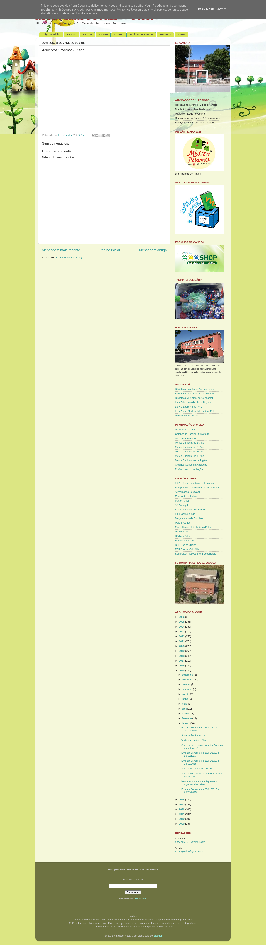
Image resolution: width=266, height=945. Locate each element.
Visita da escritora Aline (194, 740)
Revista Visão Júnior (186, 415)
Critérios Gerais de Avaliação (191, 464)
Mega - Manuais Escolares (190, 518)
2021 (182, 641)
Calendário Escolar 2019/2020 (192, 434)
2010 (182, 819)
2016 (182, 665)
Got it (221, 9)
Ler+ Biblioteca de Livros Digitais (193, 402)
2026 (182, 617)
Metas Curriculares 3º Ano (189, 451)
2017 (182, 660)
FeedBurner (140, 898)
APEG (181, 34)
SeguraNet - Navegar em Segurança (195, 553)
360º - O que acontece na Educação (195, 483)
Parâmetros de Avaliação (189, 469)
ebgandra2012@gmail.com (190, 841)
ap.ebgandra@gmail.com (189, 851)
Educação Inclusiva (186, 496)
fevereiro (187, 718)
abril (184, 708)
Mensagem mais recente (61, 250)
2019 (182, 651)
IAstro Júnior (182, 500)
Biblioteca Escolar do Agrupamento (194, 389)
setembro (187, 689)
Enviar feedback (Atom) (69, 257)
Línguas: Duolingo (185, 513)
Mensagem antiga (153, 250)
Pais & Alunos (182, 522)
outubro (186, 684)
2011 (182, 814)
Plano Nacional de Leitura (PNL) (193, 527)
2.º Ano (87, 34)
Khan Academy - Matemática (191, 509)
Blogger (158, 935)
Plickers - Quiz (183, 531)
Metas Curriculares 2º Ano (189, 447)
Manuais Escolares (185, 438)
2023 (182, 631)
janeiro (186, 723)
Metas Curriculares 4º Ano (189, 455)
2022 (182, 636)
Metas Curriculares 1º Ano (189, 442)
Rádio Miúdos (182, 536)
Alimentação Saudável (187, 492)
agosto (186, 694)
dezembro (188, 674)
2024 (182, 626)
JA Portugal (181, 505)
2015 (182, 670)
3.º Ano (103, 34)
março (186, 713)
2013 (182, 804)
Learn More (205, 9)
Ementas (165, 34)
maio (185, 703)
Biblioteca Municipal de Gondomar (194, 398)
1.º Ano (71, 34)
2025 (182, 621)
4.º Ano (119, 34)
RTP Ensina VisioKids (187, 549)
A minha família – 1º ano (194, 735)
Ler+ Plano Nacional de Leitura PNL (195, 411)
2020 (182, 646)
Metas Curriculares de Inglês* (191, 460)
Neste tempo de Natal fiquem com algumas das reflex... (200, 783)
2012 (182, 809)
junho (185, 699)
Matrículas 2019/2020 (187, 429)
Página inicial (51, 34)
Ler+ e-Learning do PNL (188, 406)
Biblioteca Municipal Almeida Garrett (195, 393)
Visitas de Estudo (141, 34)
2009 (182, 823)
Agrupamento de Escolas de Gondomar (197, 487)
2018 (182, 656)
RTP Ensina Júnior (185, 545)
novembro (188, 679)
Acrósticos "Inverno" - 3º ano (197, 768)
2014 (182, 799)
